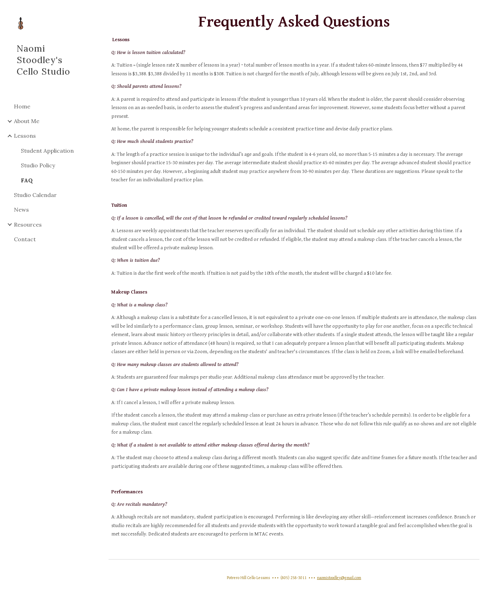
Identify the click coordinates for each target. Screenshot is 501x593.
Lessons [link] (25, 135)
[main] (294, 278)
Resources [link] (28, 224)
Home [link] (22, 106)
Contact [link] (25, 239)
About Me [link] (26, 120)
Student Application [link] (47, 150)
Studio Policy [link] (38, 165)
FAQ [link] (27, 180)
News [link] (21, 209)
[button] (492, 9)
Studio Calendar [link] (35, 194)
